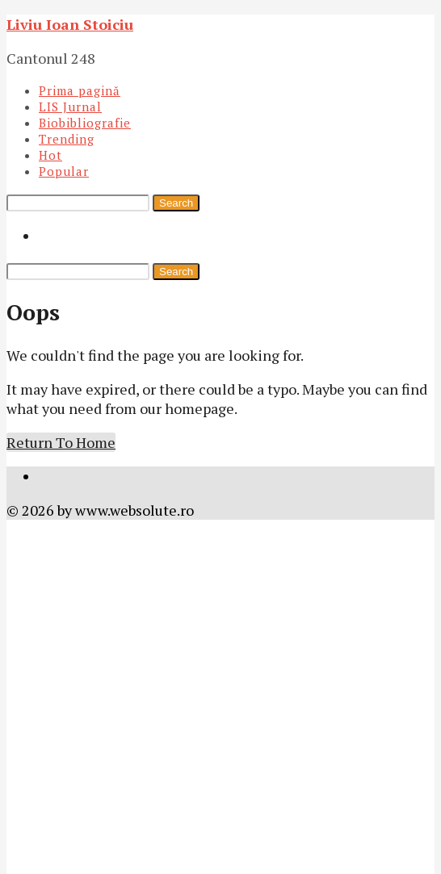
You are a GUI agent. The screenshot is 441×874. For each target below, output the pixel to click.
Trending (66, 139)
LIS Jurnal (70, 106)
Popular (64, 171)
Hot (50, 155)
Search (176, 203)
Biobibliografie (85, 123)
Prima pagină (79, 90)
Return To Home (61, 442)
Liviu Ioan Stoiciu (69, 24)
